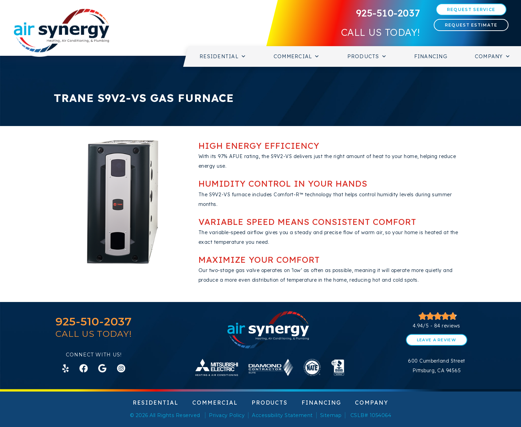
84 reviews (447, 326)
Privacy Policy (227, 415)
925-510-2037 (388, 13)
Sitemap (331, 415)
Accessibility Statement (282, 415)
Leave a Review (436, 339)
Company (493, 56)
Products (367, 56)
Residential (223, 56)
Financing (431, 56)
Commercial (297, 56)
